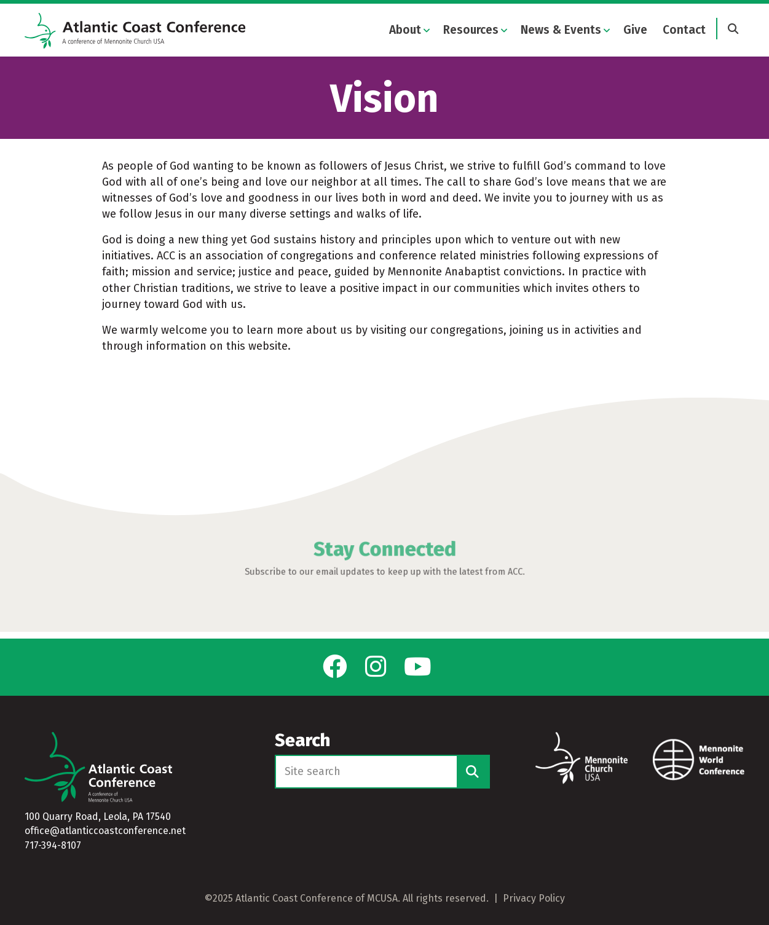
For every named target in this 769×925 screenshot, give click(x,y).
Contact (684, 30)
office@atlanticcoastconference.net (105, 831)
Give (635, 30)
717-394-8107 (53, 845)
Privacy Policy (534, 898)
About (405, 30)
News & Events (561, 30)
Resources (471, 30)
